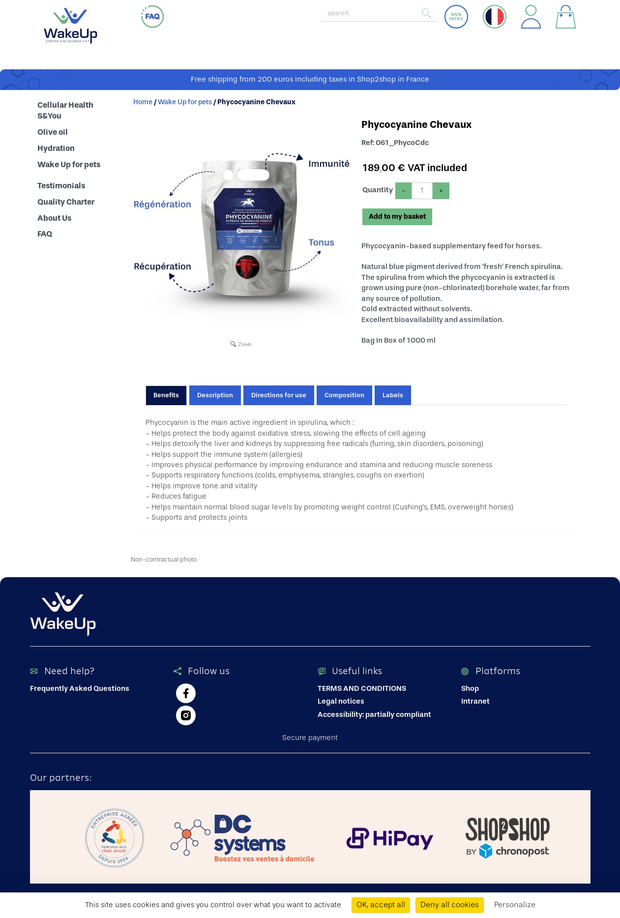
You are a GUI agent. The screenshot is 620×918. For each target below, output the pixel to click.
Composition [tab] (344, 395)
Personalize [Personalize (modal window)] (514, 905)
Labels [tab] (393, 395)
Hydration (56, 148)
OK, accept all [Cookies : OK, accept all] (380, 905)
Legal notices (341, 701)
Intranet (475, 701)
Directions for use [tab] (278, 395)
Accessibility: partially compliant (374, 715)
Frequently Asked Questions (79, 688)
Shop (470, 688)
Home (142, 102)
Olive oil (52, 132)
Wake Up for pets (68, 164)
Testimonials (61, 185)
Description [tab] (215, 395)
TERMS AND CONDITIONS (362, 688)
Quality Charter (65, 202)
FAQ (44, 234)
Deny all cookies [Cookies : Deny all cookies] (449, 905)
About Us (54, 218)
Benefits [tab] (166, 395)
